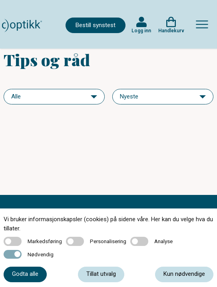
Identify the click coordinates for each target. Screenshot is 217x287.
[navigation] (54, 96)
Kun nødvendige (184, 273)
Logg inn (141, 30)
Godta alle (25, 273)
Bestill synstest (95, 25)
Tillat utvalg (101, 273)
